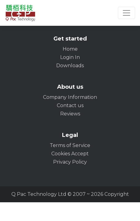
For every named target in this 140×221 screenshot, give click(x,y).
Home (70, 49)
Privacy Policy (70, 162)
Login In (70, 57)
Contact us (70, 105)
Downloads (70, 65)
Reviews (70, 114)
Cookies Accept (70, 154)
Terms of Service (70, 145)
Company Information (70, 97)
